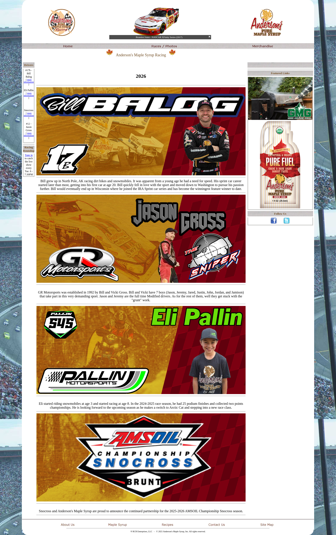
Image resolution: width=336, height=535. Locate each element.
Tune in (29, 155)
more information (29, 80)
